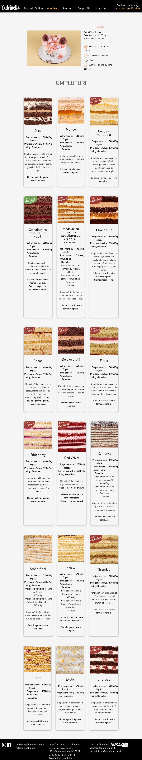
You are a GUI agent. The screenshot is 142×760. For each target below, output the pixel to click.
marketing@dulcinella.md (30, 744)
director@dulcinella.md (103, 744)
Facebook (9, 744)
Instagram (4, 744)
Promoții (68, 8)
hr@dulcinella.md (25, 747)
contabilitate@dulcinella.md (105, 751)
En (128, 7)
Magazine (101, 8)
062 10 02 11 (120, 8)
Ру (132, 7)
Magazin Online (33, 8)
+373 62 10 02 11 (66, 754)
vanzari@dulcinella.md (102, 747)
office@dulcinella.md (60, 751)
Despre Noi (84, 8)
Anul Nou (52, 8)
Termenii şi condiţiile (60, 758)
